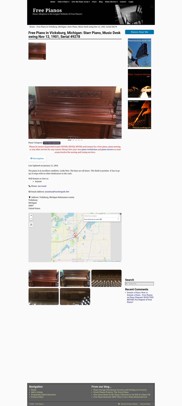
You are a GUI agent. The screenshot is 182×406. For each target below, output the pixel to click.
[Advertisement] (75, 78)
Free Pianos (47, 10)
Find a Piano (64, 2)
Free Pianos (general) (51, 143)
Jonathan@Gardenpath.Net (57, 192)
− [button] (31, 218)
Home (52, 2)
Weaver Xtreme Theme (129, 404)
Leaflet (95, 261)
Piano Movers (112, 2)
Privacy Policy (37, 397)
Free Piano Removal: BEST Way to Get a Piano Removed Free (120, 397)
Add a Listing (37, 392)
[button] (35, 113)
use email (42, 186)
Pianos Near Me (139, 32)
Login (131, 2)
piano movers (108, 149)
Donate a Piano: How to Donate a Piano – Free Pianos (140, 293)
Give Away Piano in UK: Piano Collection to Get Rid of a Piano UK (121, 395)
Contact (123, 2)
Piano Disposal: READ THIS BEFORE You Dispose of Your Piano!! (140, 299)
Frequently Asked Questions (43, 395)
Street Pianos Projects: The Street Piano (111, 392)
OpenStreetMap (109, 261)
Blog (101, 2)
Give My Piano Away (81, 2)
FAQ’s (94, 2)
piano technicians (89, 149)
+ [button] (31, 215)
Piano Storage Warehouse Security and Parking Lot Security (120, 390)
